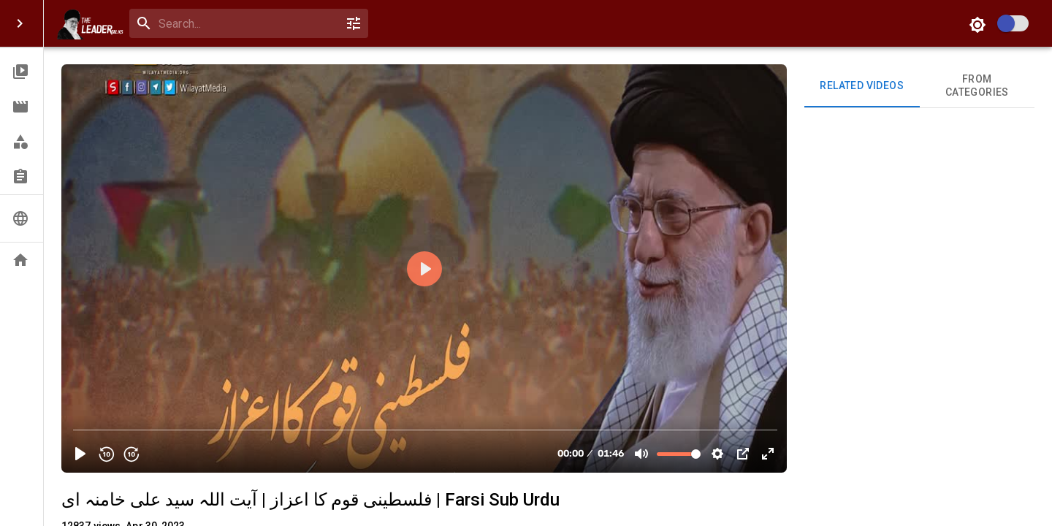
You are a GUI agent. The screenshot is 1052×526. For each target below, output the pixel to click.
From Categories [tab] (977, 85)
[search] (246, 23)
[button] (21, 71)
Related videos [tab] (862, 85)
